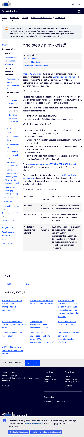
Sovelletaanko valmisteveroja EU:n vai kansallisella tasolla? (40, 324)
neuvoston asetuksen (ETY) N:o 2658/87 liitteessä (52, 164)
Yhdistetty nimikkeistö (33, 74)
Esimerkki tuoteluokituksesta (36, 65)
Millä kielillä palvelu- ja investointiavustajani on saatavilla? (12, 350)
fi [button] (73, 4)
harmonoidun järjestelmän (64, 77)
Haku (79, 4)
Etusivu (4, 17)
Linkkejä (7, 284)
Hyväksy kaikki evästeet (18, 432)
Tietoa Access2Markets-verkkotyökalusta (72, 379)
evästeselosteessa (33, 423)
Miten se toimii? (30, 59)
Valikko (79, 11)
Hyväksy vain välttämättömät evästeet (46, 432)
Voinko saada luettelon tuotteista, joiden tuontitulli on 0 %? (14, 324)
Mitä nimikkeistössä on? (33, 62)
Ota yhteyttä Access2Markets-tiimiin (51, 379)
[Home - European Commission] (17, 415)
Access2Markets (8, 372)
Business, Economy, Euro (54, 401)
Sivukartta (69, 386)
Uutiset (27, 284)
